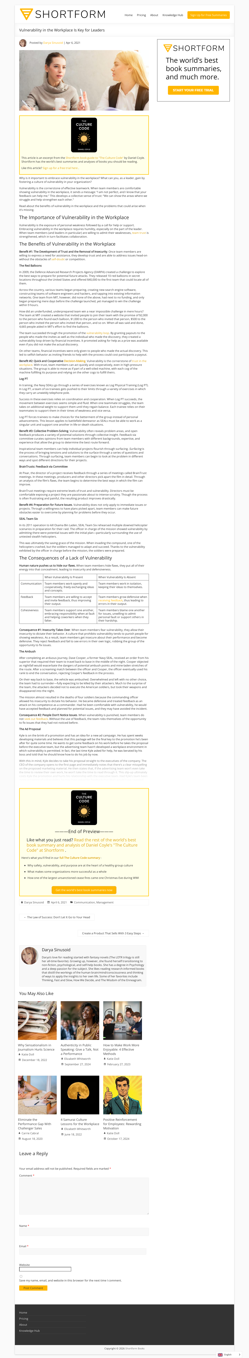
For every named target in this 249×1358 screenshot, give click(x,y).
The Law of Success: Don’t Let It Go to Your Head (57, 916)
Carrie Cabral (30, 1132)
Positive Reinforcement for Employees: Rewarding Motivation (122, 1122)
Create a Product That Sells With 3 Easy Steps (113, 932)
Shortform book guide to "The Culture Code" (95, 158)
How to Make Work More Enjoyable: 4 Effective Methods (121, 1047)
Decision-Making (74, 361)
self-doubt (58, 259)
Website (24, 1263)
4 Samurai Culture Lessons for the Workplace (80, 1120)
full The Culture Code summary (80, 858)
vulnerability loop (97, 333)
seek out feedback (36, 719)
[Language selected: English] (229, 1354)
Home (129, 15)
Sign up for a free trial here (60, 168)
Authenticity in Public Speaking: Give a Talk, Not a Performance (79, 1047)
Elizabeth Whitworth (77, 1057)
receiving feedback (110, 600)
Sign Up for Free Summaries (208, 15)
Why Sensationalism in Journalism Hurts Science (36, 1045)
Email (24, 1245)
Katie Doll (28, 1053)
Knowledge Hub (173, 15)
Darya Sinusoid (53, 43)
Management (105, 901)
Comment (26, 1174)
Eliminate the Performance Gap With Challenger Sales (34, 1122)
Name (24, 1224)
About (154, 15)
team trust (139, 233)
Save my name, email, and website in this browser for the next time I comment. (70, 1279)
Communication (84, 901)
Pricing (141, 15)
